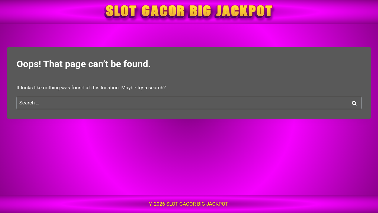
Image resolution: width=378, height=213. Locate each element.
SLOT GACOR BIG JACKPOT (197, 204)
